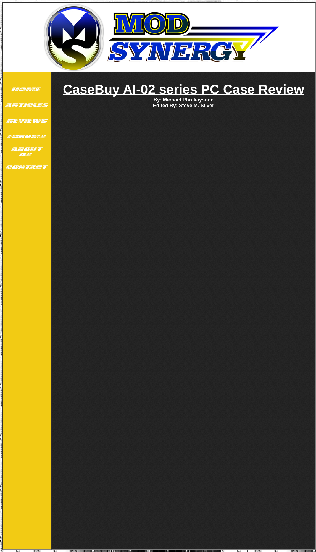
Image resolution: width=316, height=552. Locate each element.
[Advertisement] (27, 262)
